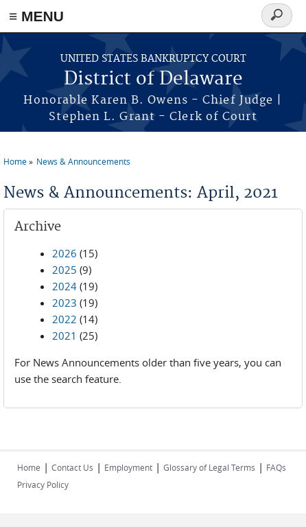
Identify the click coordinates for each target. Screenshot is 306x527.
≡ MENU (36, 16)
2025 (64, 270)
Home (15, 161)
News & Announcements (83, 161)
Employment (128, 467)
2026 (64, 253)
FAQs (276, 467)
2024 (64, 286)
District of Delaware (153, 79)
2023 (64, 302)
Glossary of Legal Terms (209, 467)
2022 (64, 319)
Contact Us (72, 467)
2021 (64, 335)
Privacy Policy (43, 484)
